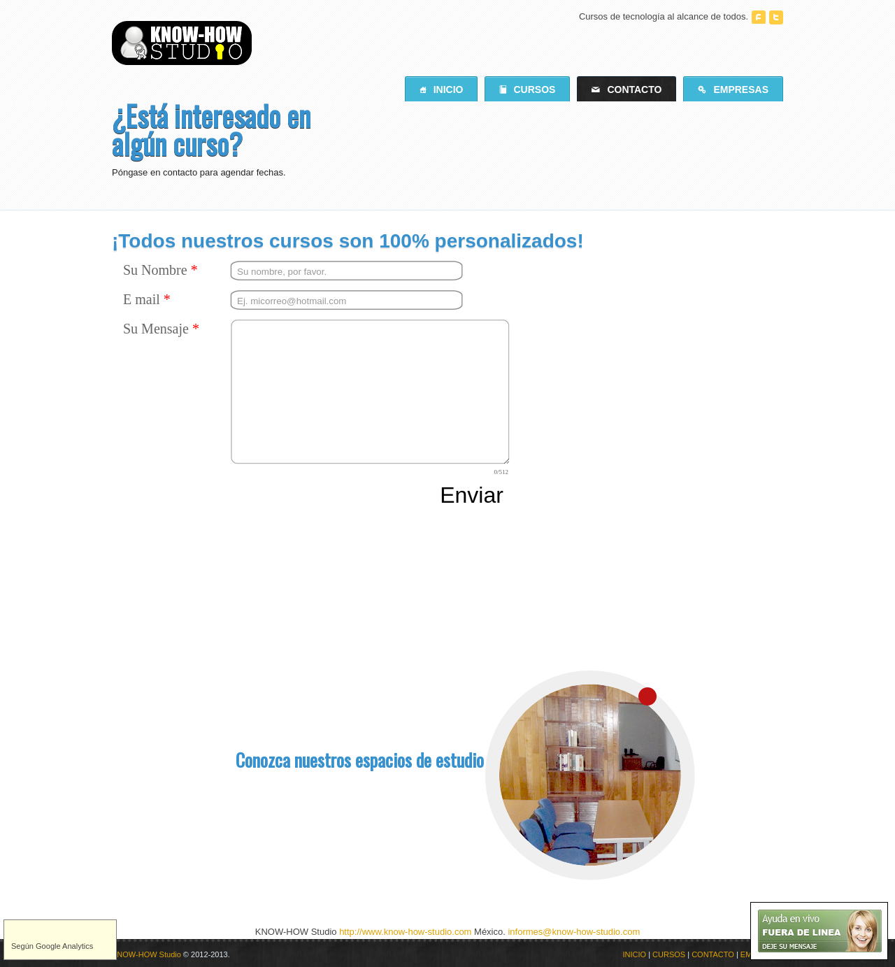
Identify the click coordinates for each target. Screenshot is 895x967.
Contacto (626, 89)
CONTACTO (713, 954)
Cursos (527, 89)
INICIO (635, 954)
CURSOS (668, 954)
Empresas (733, 89)
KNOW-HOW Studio (146, 954)
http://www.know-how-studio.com (405, 931)
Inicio (442, 89)
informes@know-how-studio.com (574, 931)
